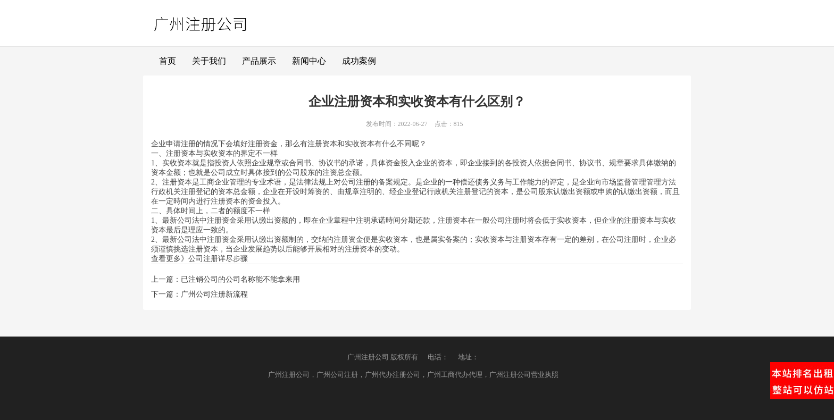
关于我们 (209, 60)
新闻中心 (309, 60)
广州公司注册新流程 (214, 294)
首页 (167, 60)
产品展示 (259, 60)
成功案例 (359, 60)
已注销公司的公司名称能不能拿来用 (240, 279)
